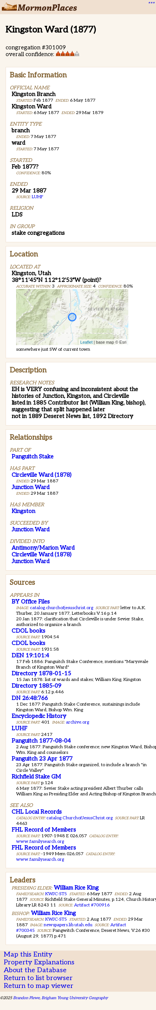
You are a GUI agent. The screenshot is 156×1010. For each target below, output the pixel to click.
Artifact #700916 (92, 905)
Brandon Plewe (26, 997)
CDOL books (28, 630)
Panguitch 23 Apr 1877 (42, 758)
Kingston (23, 511)
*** (150, 4)
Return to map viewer (38, 986)
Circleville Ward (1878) (41, 475)
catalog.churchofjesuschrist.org (61, 608)
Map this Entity (28, 954)
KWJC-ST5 (56, 894)
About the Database (35, 970)
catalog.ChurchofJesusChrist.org (79, 818)
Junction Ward (30, 487)
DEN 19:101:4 (30, 655)
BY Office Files (31, 601)
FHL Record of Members (44, 829)
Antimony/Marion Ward (43, 547)
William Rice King (76, 887)
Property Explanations (39, 962)
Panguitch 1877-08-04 (41, 740)
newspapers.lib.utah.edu (68, 925)
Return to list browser (38, 978)
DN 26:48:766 (30, 698)
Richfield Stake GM (36, 776)
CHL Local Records (37, 811)
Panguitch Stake (32, 456)
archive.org (77, 722)
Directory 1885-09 (36, 685)
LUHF (37, 197)
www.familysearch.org (40, 841)
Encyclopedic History (39, 716)
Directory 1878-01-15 (41, 673)
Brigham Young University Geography (75, 997)
